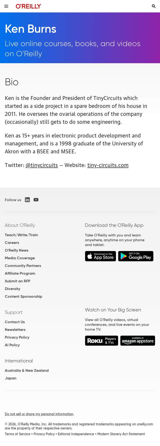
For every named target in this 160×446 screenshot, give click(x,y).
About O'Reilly (20, 225)
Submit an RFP (17, 281)
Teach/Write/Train (21, 234)
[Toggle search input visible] (154, 6)
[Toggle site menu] (6, 6)
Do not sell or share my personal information (39, 414)
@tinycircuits (42, 164)
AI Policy (12, 344)
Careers (12, 242)
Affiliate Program (20, 273)
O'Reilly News (16, 250)
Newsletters (15, 329)
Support (14, 312)
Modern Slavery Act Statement (121, 434)
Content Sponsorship (23, 296)
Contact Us (15, 321)
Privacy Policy (17, 337)
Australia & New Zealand (27, 370)
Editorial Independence (76, 434)
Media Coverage (20, 257)
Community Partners (23, 265)
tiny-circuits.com (108, 164)
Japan (10, 378)
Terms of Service (17, 434)
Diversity (12, 288)
